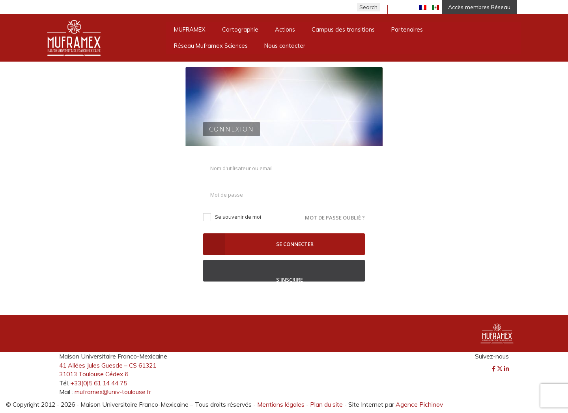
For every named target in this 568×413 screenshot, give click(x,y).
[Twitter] (500, 368)
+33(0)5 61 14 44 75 (99, 383)
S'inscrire (284, 271)
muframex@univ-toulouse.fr (113, 392)
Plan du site (326, 404)
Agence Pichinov (419, 404)
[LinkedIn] (506, 368)
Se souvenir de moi (232, 217)
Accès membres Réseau (479, 7)
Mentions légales (281, 404)
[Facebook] (494, 368)
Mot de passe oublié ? (335, 217)
